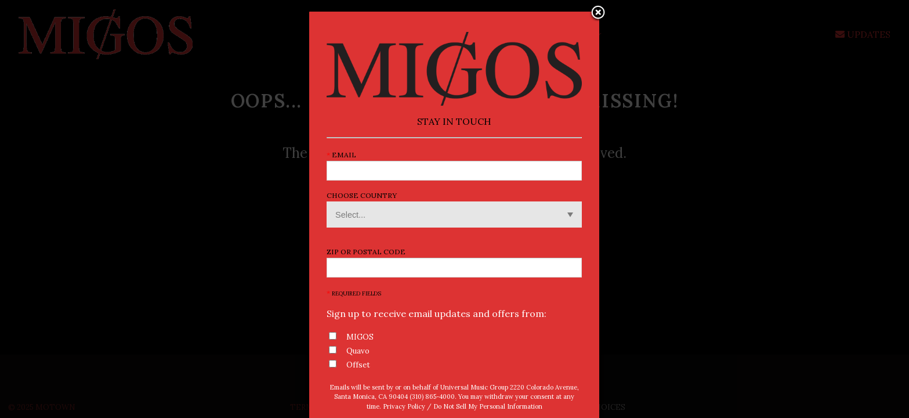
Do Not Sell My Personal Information (487, 406)
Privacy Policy (404, 406)
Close (598, 13)
